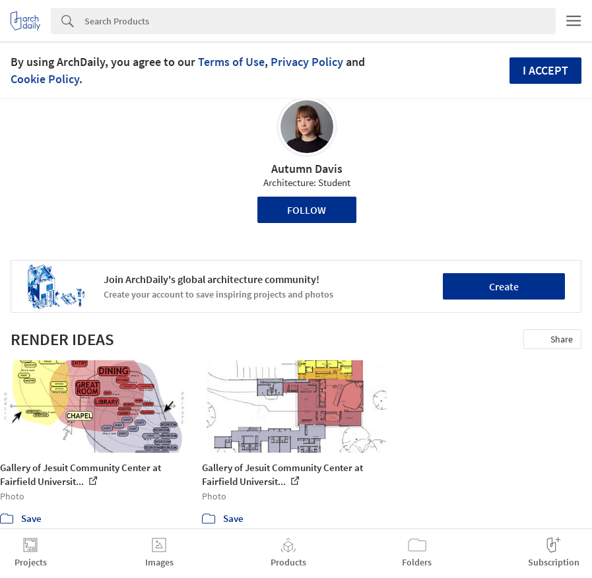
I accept (545, 70)
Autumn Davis (307, 168)
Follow (306, 209)
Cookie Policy (45, 78)
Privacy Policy (307, 61)
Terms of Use (231, 61)
